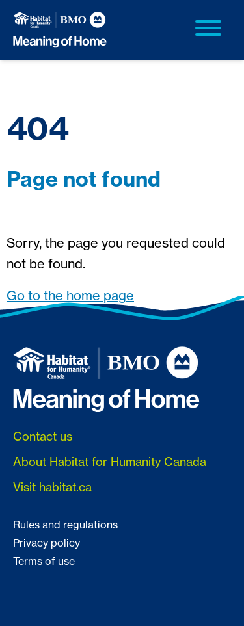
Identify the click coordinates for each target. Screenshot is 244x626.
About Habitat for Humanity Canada (109, 461)
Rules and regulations (65, 524)
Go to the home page (70, 295)
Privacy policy (46, 542)
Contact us (42, 436)
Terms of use (44, 560)
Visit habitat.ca (52, 487)
